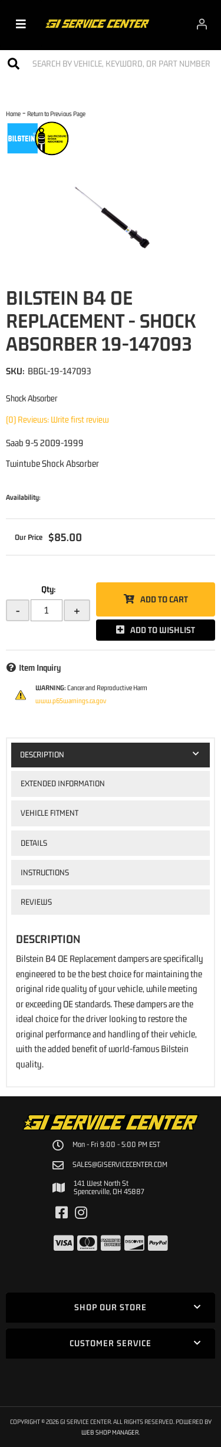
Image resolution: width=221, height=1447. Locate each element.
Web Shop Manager (109, 1432)
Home (13, 113)
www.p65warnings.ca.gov (70, 701)
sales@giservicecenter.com (119, 1165)
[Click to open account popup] (202, 23)
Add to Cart (164, 599)
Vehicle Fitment (49, 813)
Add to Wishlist (162, 630)
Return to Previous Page (56, 113)
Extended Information (63, 783)
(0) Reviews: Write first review (57, 419)
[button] (110, 63)
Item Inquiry (40, 667)
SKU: (15, 370)
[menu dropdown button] (21, 23)
